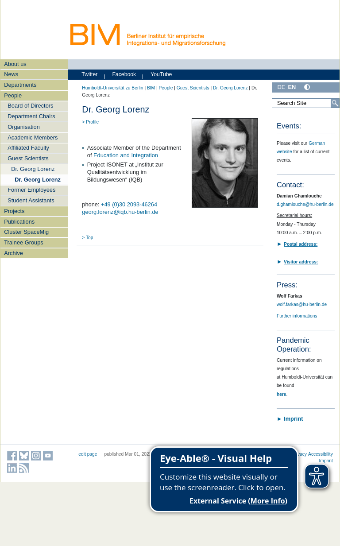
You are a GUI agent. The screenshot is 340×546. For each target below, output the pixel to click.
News (11, 74)
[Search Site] (306, 103)
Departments (20, 84)
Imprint (326, 460)
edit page (87, 454)
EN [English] (292, 87)
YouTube (161, 74)
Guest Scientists (28, 158)
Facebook (124, 74)
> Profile (90, 122)
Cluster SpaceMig (26, 231)
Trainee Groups (23, 242)
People (13, 95)
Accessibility (320, 454)
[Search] (335, 103)
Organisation (24, 127)
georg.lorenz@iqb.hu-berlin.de (120, 212)
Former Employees (31, 189)
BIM (151, 87)
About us (15, 64)
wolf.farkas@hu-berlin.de (302, 304)
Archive (13, 253)
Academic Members (33, 137)
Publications (19, 221)
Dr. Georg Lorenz (32, 169)
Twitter (89, 74)
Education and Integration (125, 155)
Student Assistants (31, 200)
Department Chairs (31, 116)
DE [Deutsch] (281, 87)
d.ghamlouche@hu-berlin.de (305, 204)
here (281, 394)
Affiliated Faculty (28, 147)
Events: (289, 126)
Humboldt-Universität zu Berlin (112, 87)
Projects (14, 211)
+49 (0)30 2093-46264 (129, 204)
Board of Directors (30, 105)
